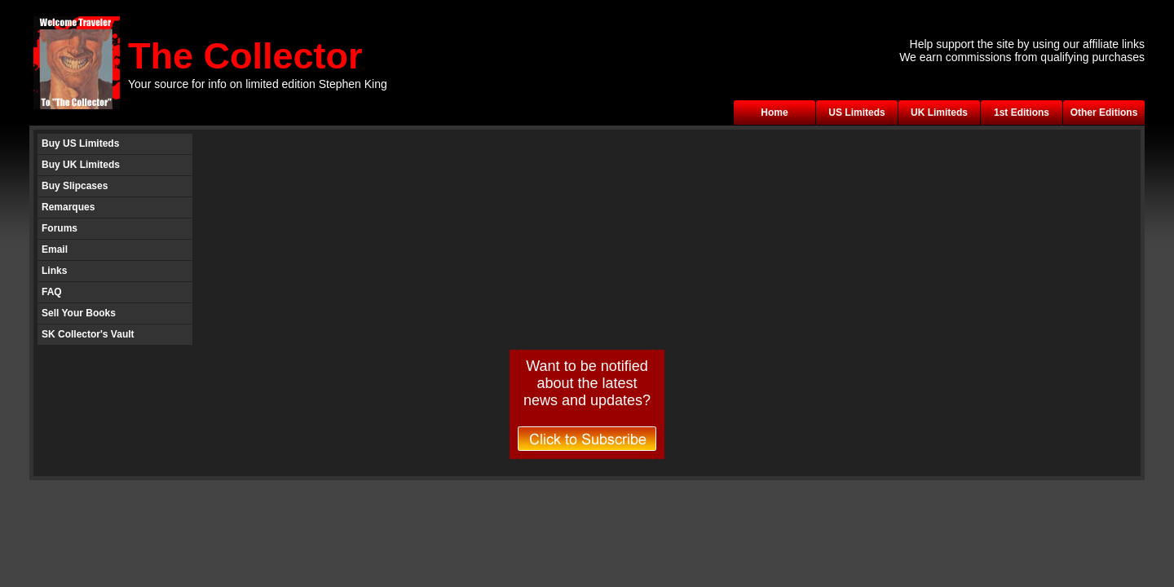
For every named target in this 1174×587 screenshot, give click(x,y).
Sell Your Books (79, 313)
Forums (59, 228)
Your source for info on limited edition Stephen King (257, 83)
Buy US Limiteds (80, 143)
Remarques (68, 207)
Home (774, 112)
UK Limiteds (939, 112)
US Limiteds (856, 112)
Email (55, 249)
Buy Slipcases (75, 186)
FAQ (52, 292)
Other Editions (1104, 112)
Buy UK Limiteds (81, 164)
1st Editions (1021, 112)
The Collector (245, 56)
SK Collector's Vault (88, 334)
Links (54, 270)
